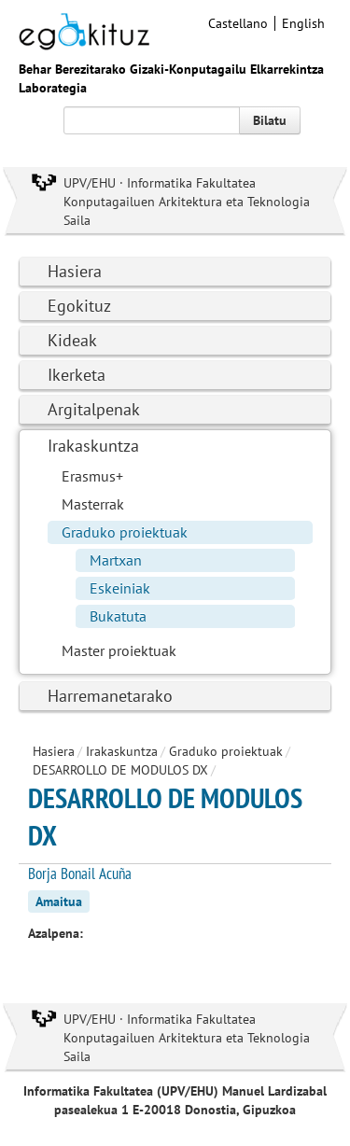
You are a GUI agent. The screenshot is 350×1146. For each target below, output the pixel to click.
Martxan (116, 560)
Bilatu (270, 120)
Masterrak (93, 504)
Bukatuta (118, 616)
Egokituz (79, 305)
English (303, 23)
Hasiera (75, 271)
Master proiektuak (119, 650)
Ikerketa (76, 374)
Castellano (238, 23)
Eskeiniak (120, 588)
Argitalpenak (94, 409)
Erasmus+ (92, 476)
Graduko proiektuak (125, 532)
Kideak (72, 340)
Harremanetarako (110, 695)
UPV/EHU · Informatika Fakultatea (159, 183)
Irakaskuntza (93, 445)
